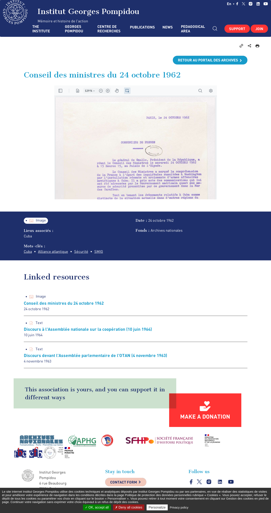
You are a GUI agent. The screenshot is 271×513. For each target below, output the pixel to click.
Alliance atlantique (53, 251)
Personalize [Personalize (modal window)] (157, 507)
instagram (250, 3)
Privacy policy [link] (179, 507)
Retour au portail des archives (208, 60)
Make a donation (205, 416)
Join (259, 28)
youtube (265, 3)
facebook (237, 3)
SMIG (98, 251)
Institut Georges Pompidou (71, 12)
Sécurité (81, 251)
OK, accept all (97, 507)
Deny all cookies (128, 507)
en (230, 3)
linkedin (258, 3)
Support (237, 28)
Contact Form (123, 482)
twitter (243, 3)
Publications (142, 27)
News (167, 27)
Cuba (28, 251)
